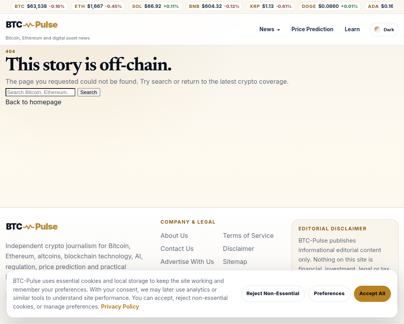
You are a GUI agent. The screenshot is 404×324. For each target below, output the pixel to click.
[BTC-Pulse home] (38, 24)
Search (88, 92)
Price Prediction (312, 29)
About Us (174, 235)
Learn (352, 29)
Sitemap (235, 262)
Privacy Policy (120, 306)
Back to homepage (34, 102)
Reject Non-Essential (273, 293)
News (267, 29)
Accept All (372, 293)
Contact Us (177, 248)
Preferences (329, 293)
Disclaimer (238, 248)
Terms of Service (248, 235)
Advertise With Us (187, 262)
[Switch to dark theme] (384, 29)
